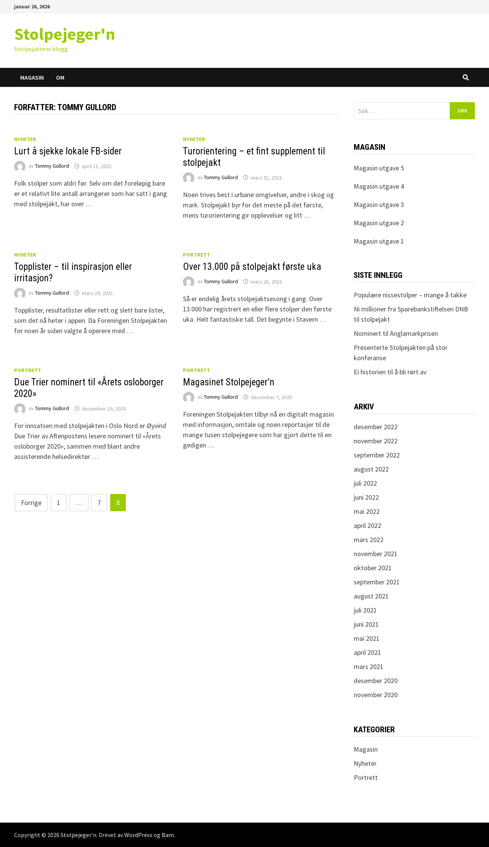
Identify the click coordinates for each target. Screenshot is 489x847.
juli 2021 (365, 610)
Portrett (196, 254)
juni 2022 (366, 497)
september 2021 (377, 582)
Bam (168, 835)
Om (60, 77)
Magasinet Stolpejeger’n (228, 382)
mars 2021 (368, 666)
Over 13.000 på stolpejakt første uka (252, 266)
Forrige (31, 502)
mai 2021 (367, 638)
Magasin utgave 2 (379, 222)
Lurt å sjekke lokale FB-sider (68, 151)
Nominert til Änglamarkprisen (396, 333)
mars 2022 (368, 539)
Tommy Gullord (52, 166)
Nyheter (25, 139)
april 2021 (367, 652)
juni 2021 (366, 624)
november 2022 (376, 440)
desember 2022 (376, 426)
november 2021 (376, 553)
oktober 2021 (373, 567)
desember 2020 (376, 680)
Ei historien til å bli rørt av (390, 371)
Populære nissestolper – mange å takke (410, 294)
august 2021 (371, 596)
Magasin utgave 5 (379, 168)
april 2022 (367, 525)
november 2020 (376, 694)
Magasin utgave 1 (379, 241)
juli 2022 (365, 483)
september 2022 (377, 455)
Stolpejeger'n (64, 33)
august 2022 (371, 469)
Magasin (32, 77)
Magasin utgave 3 (379, 204)
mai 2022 (367, 511)
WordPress (138, 835)
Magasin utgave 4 (379, 186)
